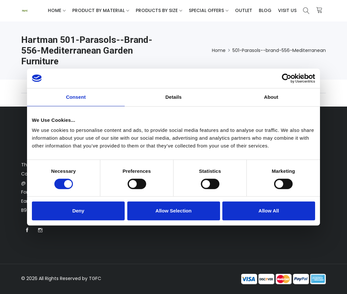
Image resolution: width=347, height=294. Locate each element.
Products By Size (157, 10)
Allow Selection (174, 210)
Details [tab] (173, 97)
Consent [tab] (76, 97)
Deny (78, 210)
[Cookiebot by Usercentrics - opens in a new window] (286, 78)
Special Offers (206, 10)
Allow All (268, 210)
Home (54, 10)
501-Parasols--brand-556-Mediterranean (279, 50)
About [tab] (271, 97)
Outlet (243, 10)
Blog (265, 10)
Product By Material (98, 10)
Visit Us (287, 10)
